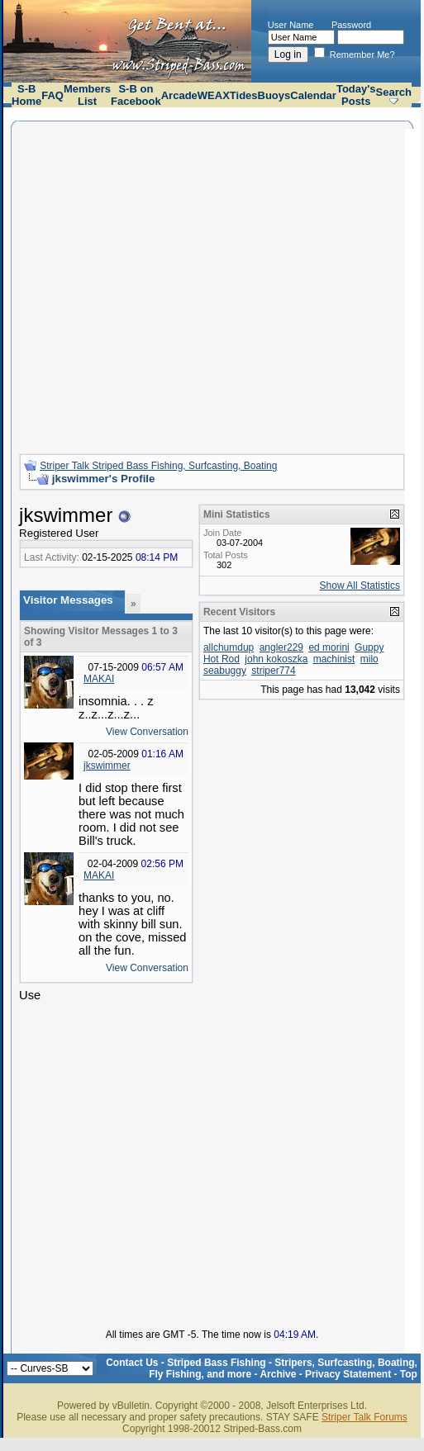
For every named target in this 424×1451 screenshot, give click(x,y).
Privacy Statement (348, 1374)
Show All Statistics (360, 585)
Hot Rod (221, 659)
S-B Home (26, 95)
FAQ (52, 95)
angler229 (281, 647)
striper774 (273, 670)
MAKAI (98, 679)
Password (351, 25)
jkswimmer (107, 765)
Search (394, 92)
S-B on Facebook (136, 95)
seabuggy (224, 670)
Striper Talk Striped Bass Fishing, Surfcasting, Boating (158, 466)
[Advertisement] (155, 285)
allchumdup (228, 647)
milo (369, 659)
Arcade (179, 95)
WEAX (214, 95)
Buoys (274, 95)
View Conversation (147, 731)
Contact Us (132, 1362)
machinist (334, 659)
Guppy (369, 647)
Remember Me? (354, 54)
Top (408, 1374)
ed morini (328, 647)
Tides (244, 95)
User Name (291, 25)
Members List (87, 95)
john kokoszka (276, 659)
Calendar (313, 95)
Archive (278, 1374)
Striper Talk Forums (364, 1417)
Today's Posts (356, 95)
